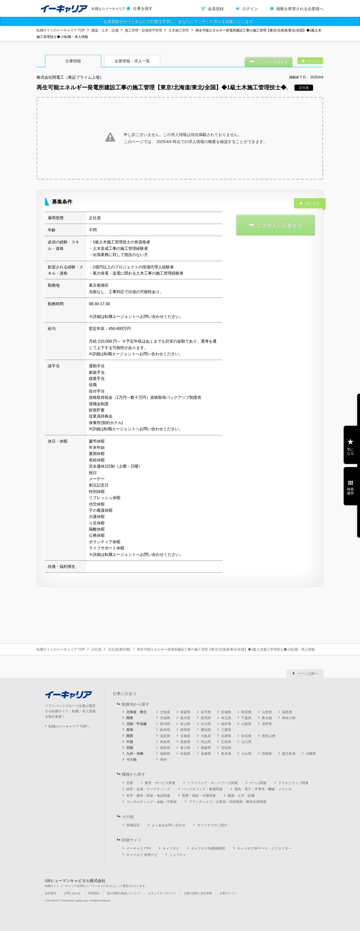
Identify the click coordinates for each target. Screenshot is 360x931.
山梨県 (246, 724)
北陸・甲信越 (136, 724)
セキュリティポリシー (162, 893)
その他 (131, 760)
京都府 (185, 736)
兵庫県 (226, 736)
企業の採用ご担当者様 (198, 893)
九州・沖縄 (134, 754)
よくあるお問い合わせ (168, 825)
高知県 (226, 748)
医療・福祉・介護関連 (199, 796)
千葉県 (246, 718)
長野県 (267, 724)
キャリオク (171, 848)
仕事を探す (143, 8)
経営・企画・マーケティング (148, 789)
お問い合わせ (72, 893)
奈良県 (246, 736)
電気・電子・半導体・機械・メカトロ (263, 789)
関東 (129, 718)
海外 (163, 760)
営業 (129, 783)
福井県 (226, 724)
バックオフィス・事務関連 (202, 789)
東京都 (267, 718)
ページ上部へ (308, 674)
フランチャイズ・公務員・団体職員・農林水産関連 (227, 802)
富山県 (185, 724)
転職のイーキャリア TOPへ (69, 726)
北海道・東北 (136, 712)
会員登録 (216, 8)
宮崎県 (267, 754)
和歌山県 (268, 736)
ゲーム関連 (257, 783)
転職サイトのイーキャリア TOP (61, 30)
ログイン (250, 8)
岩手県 (206, 712)
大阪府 (206, 736)
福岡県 (165, 754)
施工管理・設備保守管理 (143, 30)
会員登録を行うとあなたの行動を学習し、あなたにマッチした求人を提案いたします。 (180, 21)
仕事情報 (73, 61)
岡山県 (206, 742)
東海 (129, 730)
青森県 (185, 712)
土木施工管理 (178, 30)
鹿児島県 (289, 754)
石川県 (206, 724)
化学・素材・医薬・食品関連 (148, 796)
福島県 (287, 712)
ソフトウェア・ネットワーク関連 (212, 783)
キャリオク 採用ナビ (142, 855)
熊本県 (226, 754)
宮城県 (226, 712)
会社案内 (50, 893)
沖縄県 (311, 754)
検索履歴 (350, 491)
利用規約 (94, 893)
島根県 (185, 742)
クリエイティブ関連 (293, 783)
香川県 (185, 748)
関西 (129, 736)
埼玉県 (226, 718)
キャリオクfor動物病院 (208, 848)
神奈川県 (289, 718)
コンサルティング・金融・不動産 (151, 802)
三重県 (226, 730)
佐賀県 (185, 754)
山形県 (267, 712)
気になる (350, 451)
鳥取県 (165, 742)
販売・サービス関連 (160, 783)
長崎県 (206, 754)
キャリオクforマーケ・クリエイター (264, 848)
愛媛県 (206, 748)
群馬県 (206, 718)
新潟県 (165, 724)
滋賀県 (165, 736)
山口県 (246, 742)
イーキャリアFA (138, 848)
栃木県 (185, 718)
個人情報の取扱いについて (124, 893)
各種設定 (133, 825)
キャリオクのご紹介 (212, 825)
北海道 (165, 712)
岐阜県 (165, 730)
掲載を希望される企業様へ (299, 8)
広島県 (226, 742)
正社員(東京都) (119, 649)
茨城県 (165, 718)
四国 (129, 748)
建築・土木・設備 (104, 30)
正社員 (96, 649)
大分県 (246, 754)
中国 (129, 742)
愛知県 (206, 730)
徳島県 (165, 748)
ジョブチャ (177, 855)
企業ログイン (228, 893)
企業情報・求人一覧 (132, 61)
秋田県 (246, 712)
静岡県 (185, 730)
